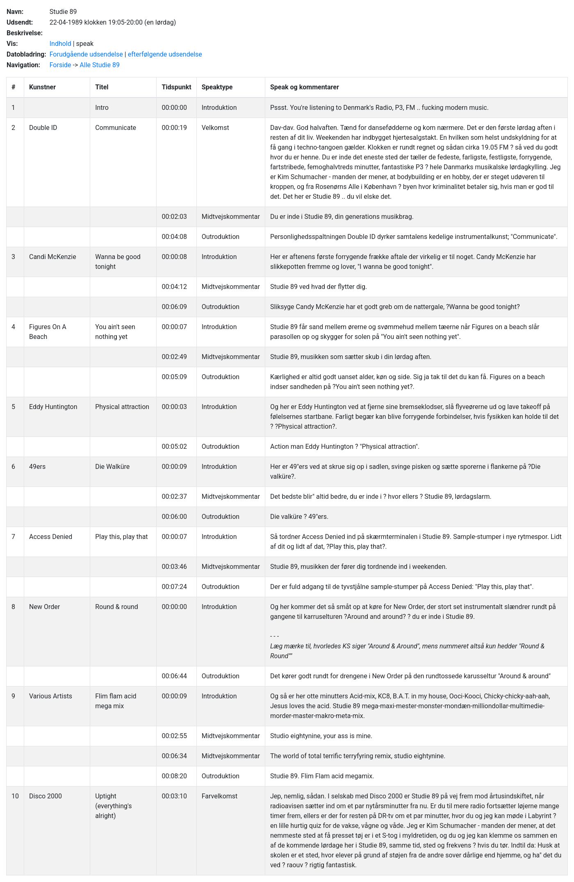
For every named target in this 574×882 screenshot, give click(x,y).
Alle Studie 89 (100, 65)
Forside (60, 65)
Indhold (60, 44)
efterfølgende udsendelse (165, 54)
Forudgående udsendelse (86, 54)
